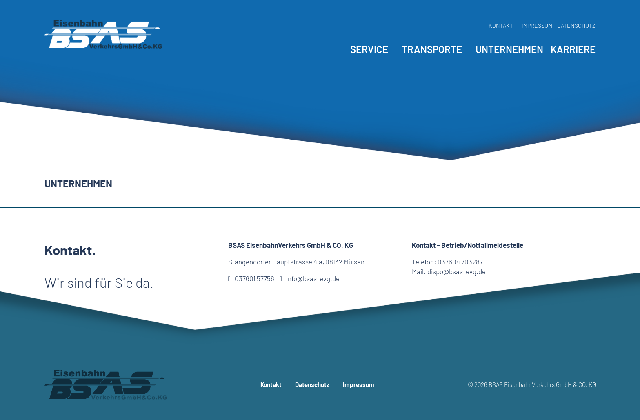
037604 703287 (460, 262)
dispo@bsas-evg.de (456, 271)
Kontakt (501, 25)
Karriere (573, 49)
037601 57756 (251, 278)
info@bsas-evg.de (310, 278)
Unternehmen (509, 49)
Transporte (432, 49)
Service (369, 49)
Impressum (537, 25)
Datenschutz (576, 25)
